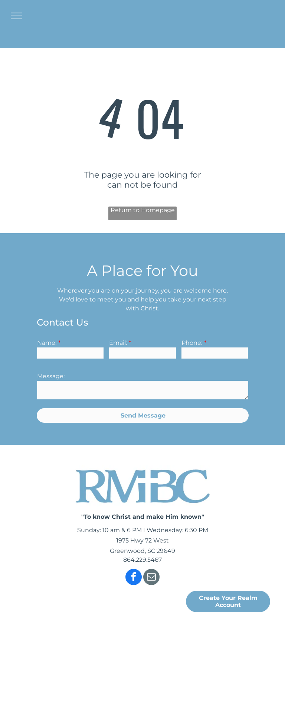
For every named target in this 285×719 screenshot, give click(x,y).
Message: (51, 376)
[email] (151, 578)
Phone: (191, 342)
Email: (118, 342)
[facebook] (133, 578)
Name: (46, 342)
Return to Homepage (143, 210)
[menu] (16, 16)
